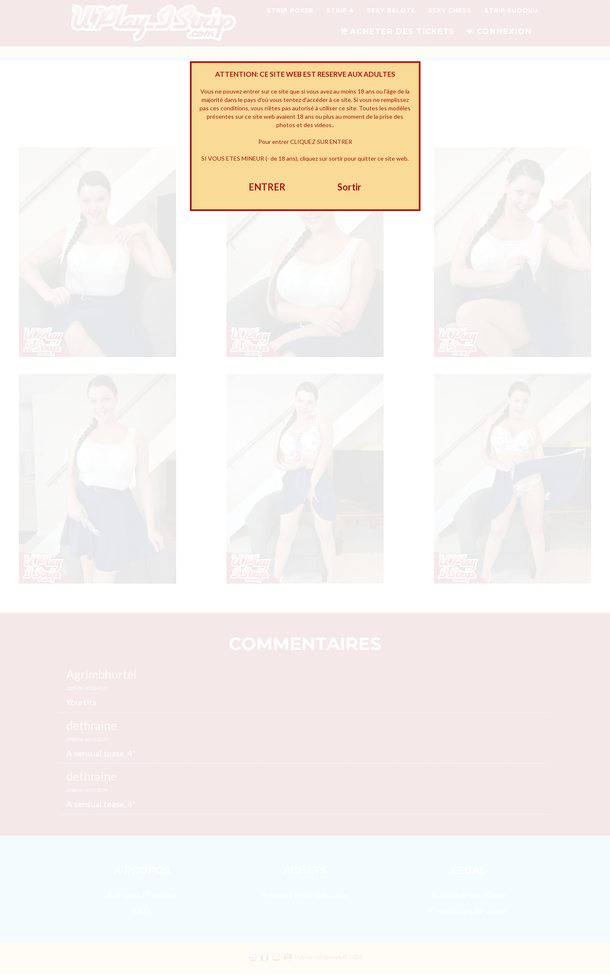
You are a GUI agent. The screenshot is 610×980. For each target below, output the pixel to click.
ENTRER (267, 187)
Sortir (349, 187)
